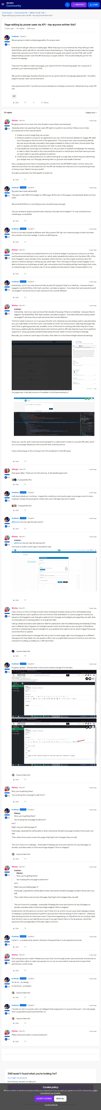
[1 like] (21, 651)
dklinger (15, 469)
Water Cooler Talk (37, 13)
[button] (2, 5)
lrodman (15, 36)
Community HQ (20, 13)
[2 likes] (22, 479)
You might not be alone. (17, 1078)
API (14, 96)
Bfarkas (15, 120)
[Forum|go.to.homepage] (13, 4)
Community (7, 13)
